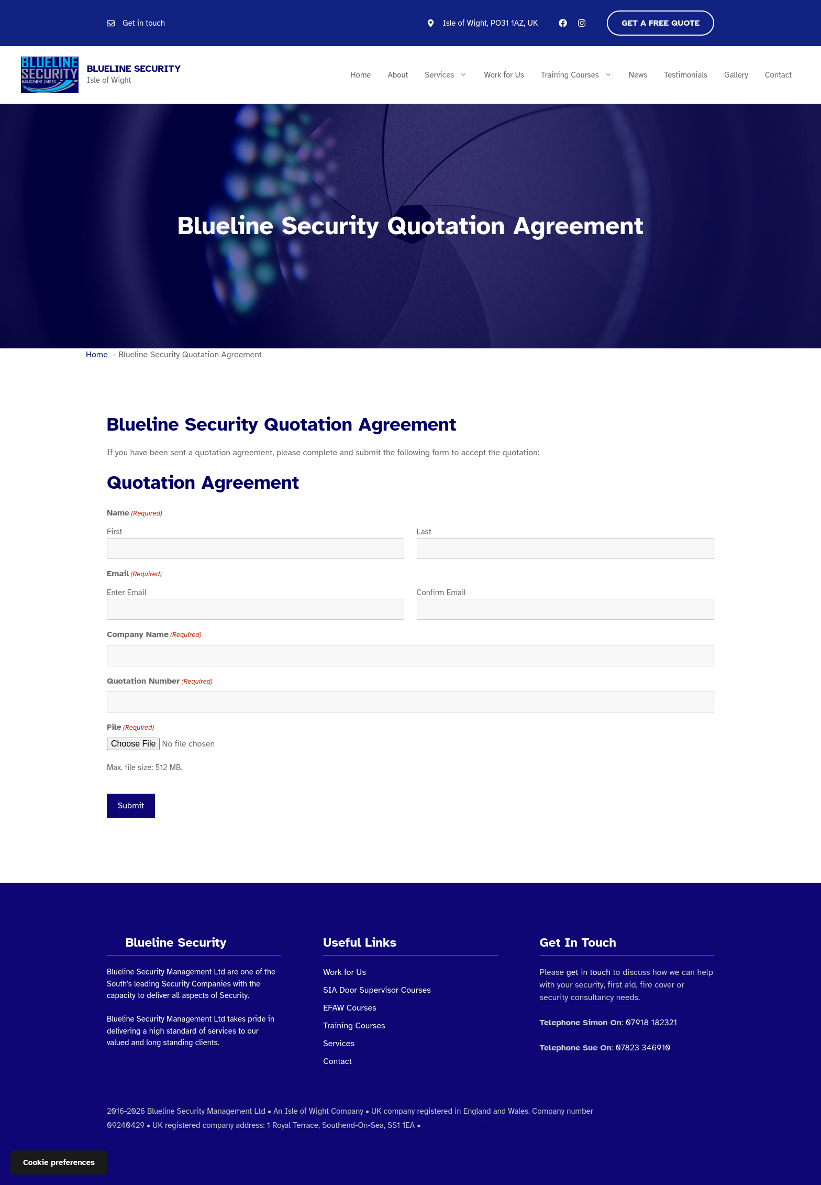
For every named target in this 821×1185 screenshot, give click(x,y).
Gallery (736, 75)
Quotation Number (160, 681)
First (114, 531)
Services (450, 75)
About (397, 75)
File (130, 727)
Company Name (154, 635)
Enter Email (127, 592)
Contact (778, 75)
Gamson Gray (488, 1125)
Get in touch (144, 23)
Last (424, 531)
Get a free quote (661, 23)
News (638, 75)
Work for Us (504, 75)
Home (360, 75)
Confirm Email (441, 592)
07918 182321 (651, 1022)
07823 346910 (642, 1048)
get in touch (589, 972)
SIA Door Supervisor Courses (377, 990)
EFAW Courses (349, 1008)
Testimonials (685, 75)
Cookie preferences (59, 1162)
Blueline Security (134, 68)
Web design (443, 1125)
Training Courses (580, 75)
